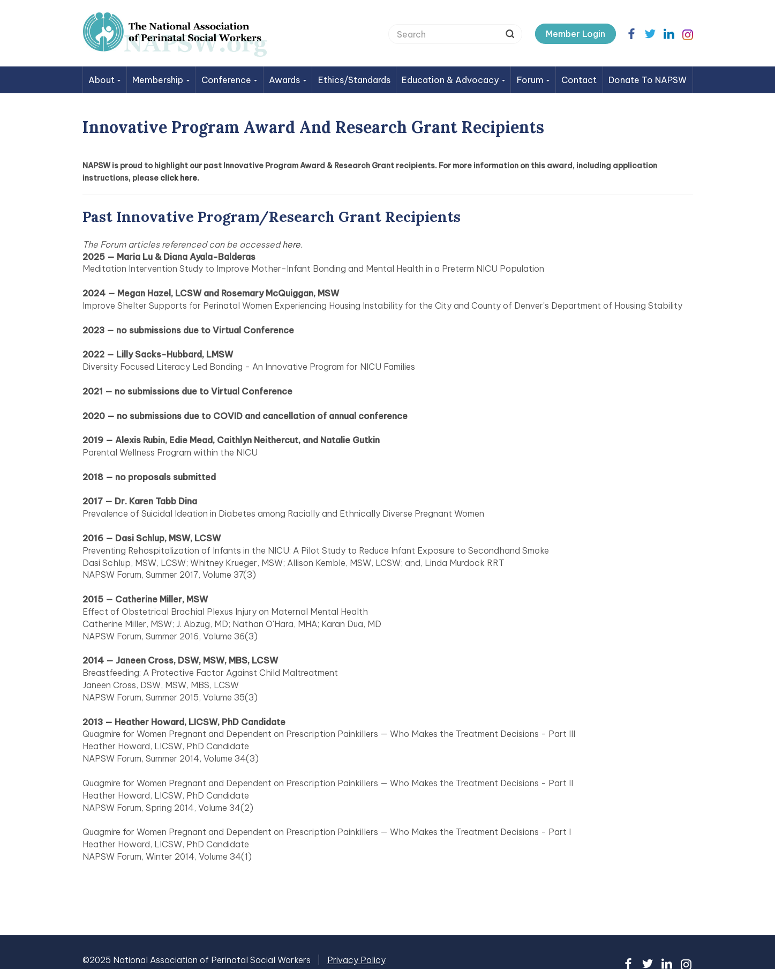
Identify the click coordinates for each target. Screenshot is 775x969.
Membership (161, 79)
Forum (533, 79)
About (104, 79)
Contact (579, 79)
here (291, 244)
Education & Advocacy (453, 79)
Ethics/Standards (354, 79)
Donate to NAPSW (647, 79)
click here (178, 178)
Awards (287, 79)
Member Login (575, 33)
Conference (229, 79)
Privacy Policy (356, 960)
